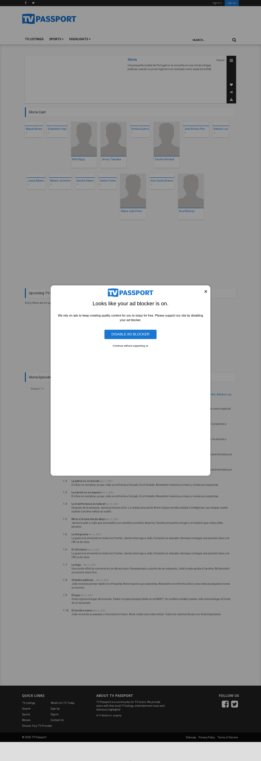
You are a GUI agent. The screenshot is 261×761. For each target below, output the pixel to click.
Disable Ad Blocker (130, 334)
